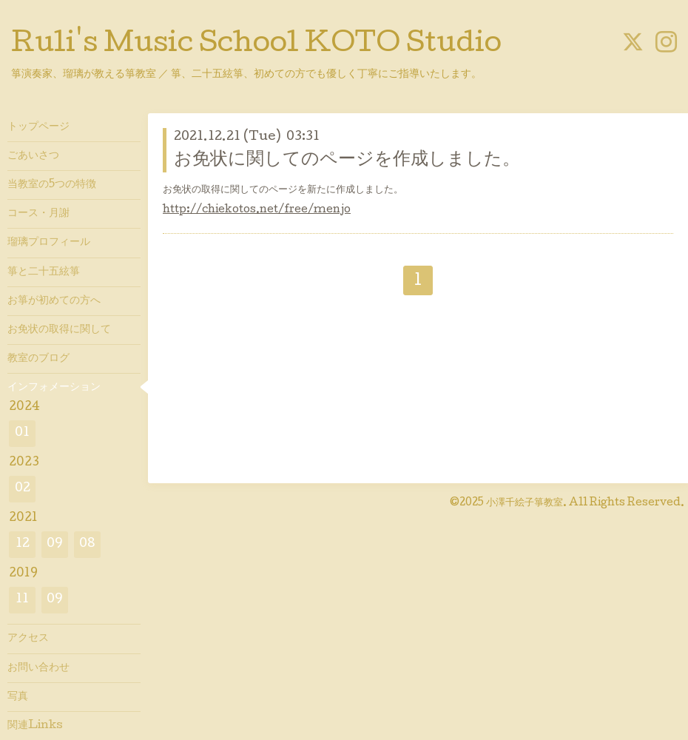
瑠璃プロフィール (48, 243)
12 (23, 544)
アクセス (28, 639)
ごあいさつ (33, 156)
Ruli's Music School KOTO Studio (256, 45)
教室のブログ (38, 359)
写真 (17, 697)
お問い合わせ (38, 668)
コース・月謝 (38, 214)
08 (87, 544)
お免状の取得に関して (59, 330)
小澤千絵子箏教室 (524, 503)
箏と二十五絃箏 (43, 272)
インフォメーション (54, 388)
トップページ (38, 127)
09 (55, 544)
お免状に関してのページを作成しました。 (347, 160)
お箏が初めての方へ (54, 301)
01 (22, 433)
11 (22, 599)
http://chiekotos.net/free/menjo (257, 210)
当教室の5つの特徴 (51, 185)
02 (22, 488)
